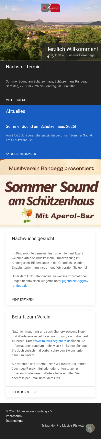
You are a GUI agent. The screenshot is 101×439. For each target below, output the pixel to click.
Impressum (14, 416)
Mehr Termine (16, 99)
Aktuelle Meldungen (21, 153)
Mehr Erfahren (23, 299)
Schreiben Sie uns (24, 392)
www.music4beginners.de (52, 341)
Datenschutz (14, 421)
